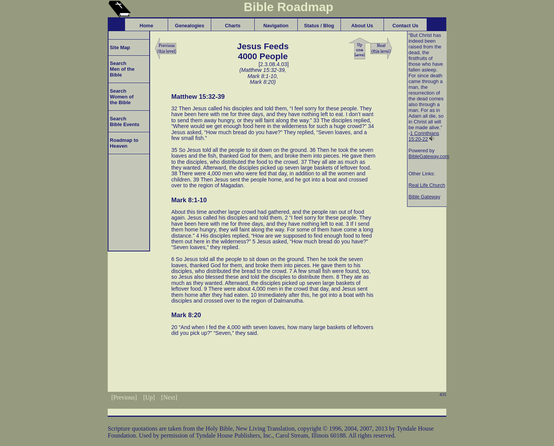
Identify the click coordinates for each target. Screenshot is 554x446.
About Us (362, 25)
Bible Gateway (425, 197)
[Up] (149, 397)
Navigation (275, 25)
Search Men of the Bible (121, 69)
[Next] (169, 397)
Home (147, 25)
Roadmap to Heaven (123, 143)
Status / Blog (319, 25)
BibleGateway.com (429, 156)
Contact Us (405, 25)
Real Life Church (427, 185)
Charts (233, 25)
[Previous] (124, 397)
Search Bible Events (123, 121)
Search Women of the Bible (120, 96)
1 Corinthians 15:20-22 (424, 136)
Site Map (119, 47)
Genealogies (189, 25)
